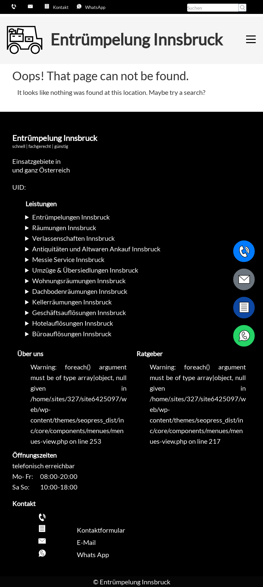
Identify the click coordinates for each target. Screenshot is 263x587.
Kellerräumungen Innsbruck (72, 302)
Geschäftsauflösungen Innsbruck (79, 312)
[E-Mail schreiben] (244, 279)
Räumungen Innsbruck (64, 227)
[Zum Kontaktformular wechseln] (244, 307)
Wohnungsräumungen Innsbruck (79, 281)
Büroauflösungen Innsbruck (71, 334)
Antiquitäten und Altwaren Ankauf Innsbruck (96, 249)
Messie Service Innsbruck (68, 259)
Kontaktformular (101, 530)
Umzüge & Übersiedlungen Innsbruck (85, 270)
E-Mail (86, 542)
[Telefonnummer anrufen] (244, 251)
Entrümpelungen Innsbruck (71, 217)
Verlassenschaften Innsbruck (73, 238)
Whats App (93, 554)
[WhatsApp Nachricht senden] (244, 336)
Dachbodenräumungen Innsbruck (79, 291)
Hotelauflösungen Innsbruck (72, 323)
